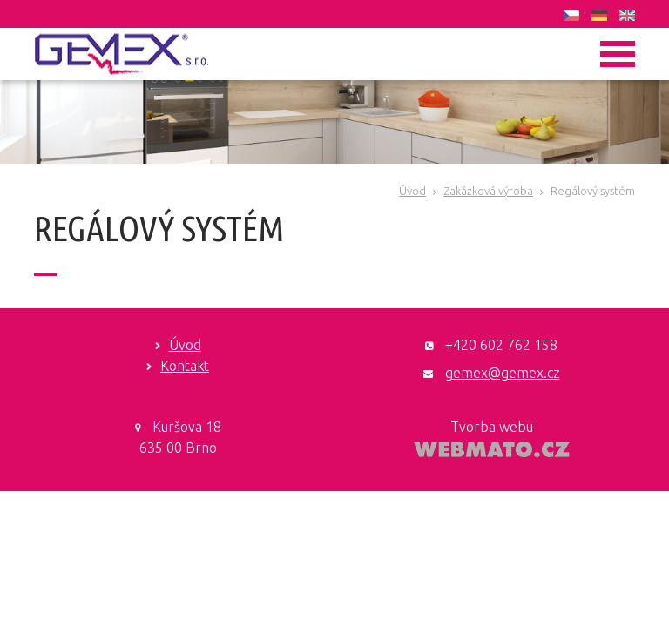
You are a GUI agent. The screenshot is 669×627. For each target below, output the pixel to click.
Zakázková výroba (488, 191)
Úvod (412, 191)
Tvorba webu (491, 427)
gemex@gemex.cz (502, 373)
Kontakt (184, 366)
